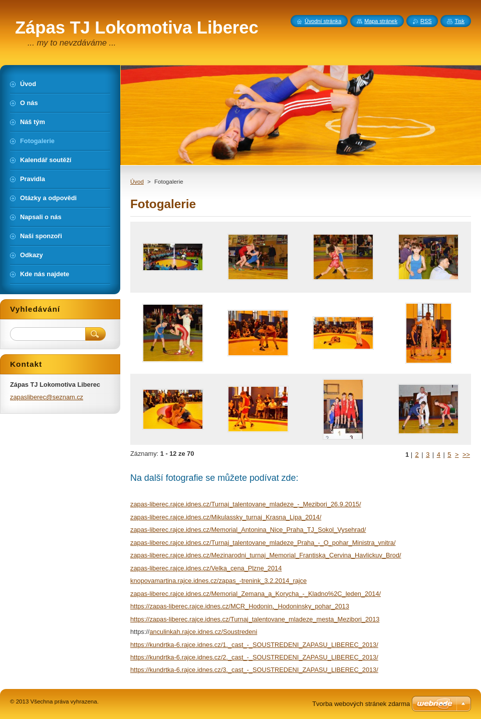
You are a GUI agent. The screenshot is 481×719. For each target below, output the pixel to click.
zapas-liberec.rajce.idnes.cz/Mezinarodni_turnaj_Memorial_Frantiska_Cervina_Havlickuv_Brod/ (265, 555)
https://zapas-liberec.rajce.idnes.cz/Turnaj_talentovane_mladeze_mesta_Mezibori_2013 (254, 619)
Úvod (137, 182)
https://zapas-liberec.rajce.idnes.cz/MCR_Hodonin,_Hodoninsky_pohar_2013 (239, 606)
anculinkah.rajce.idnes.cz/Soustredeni (203, 631)
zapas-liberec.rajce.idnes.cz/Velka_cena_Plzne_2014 (206, 568)
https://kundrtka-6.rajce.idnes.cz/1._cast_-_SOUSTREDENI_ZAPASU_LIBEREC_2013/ (254, 644)
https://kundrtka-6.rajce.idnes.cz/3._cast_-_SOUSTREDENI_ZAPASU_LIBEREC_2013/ (254, 669)
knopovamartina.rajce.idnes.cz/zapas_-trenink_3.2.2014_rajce (218, 580)
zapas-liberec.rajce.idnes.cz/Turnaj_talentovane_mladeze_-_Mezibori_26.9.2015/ (245, 504)
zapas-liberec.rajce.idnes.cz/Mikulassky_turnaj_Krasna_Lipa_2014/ (225, 517)
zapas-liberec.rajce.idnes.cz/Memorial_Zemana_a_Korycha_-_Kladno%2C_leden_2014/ (255, 593)
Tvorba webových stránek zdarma (361, 703)
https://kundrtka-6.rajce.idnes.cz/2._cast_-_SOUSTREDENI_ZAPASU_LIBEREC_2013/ (254, 657)
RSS (425, 21)
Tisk (459, 21)
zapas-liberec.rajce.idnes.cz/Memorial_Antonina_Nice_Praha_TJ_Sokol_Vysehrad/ (248, 529)
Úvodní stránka (323, 21)
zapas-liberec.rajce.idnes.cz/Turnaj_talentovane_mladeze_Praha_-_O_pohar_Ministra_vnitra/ (262, 542)
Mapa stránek (380, 21)
